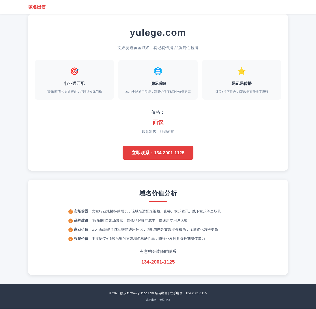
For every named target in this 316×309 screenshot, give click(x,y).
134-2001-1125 (158, 262)
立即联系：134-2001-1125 (158, 152)
